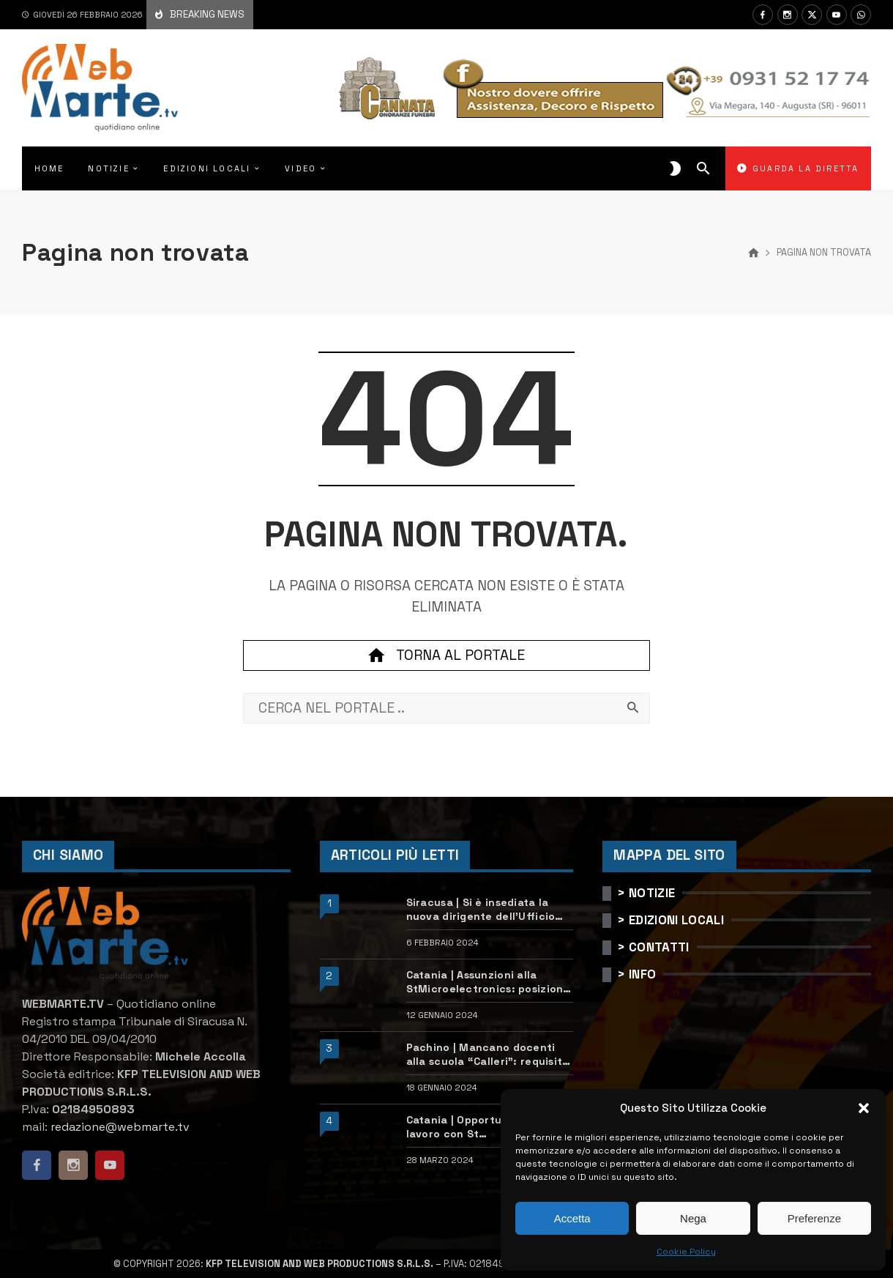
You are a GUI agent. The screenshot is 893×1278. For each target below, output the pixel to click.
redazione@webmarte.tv (120, 1126)
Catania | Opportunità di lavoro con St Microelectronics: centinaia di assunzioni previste (489, 1126)
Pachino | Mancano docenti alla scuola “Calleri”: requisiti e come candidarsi (486, 1054)
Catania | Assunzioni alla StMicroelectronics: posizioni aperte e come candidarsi (486, 981)
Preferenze (814, 1218)
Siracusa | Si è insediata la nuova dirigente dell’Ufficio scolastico (481, 909)
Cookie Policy (686, 1251)
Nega (693, 1218)
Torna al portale (446, 655)
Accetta (572, 1218)
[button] (863, 1108)
